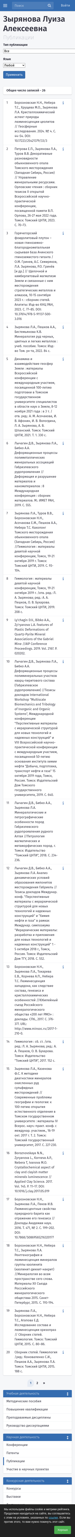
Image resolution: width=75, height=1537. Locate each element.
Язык (7, 59)
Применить (14, 75)
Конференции (17, 1445)
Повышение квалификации (27, 1409)
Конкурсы (13, 1488)
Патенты (12, 1453)
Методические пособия (23, 1401)
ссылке (53, 1517)
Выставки (13, 1497)
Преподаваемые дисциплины (28, 1417)
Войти (65, 5)
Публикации (15, 1461)
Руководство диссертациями (27, 1425)
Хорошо (62, 1529)
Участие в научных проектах (27, 1469)
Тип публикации (15, 45)
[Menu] (5, 5)
